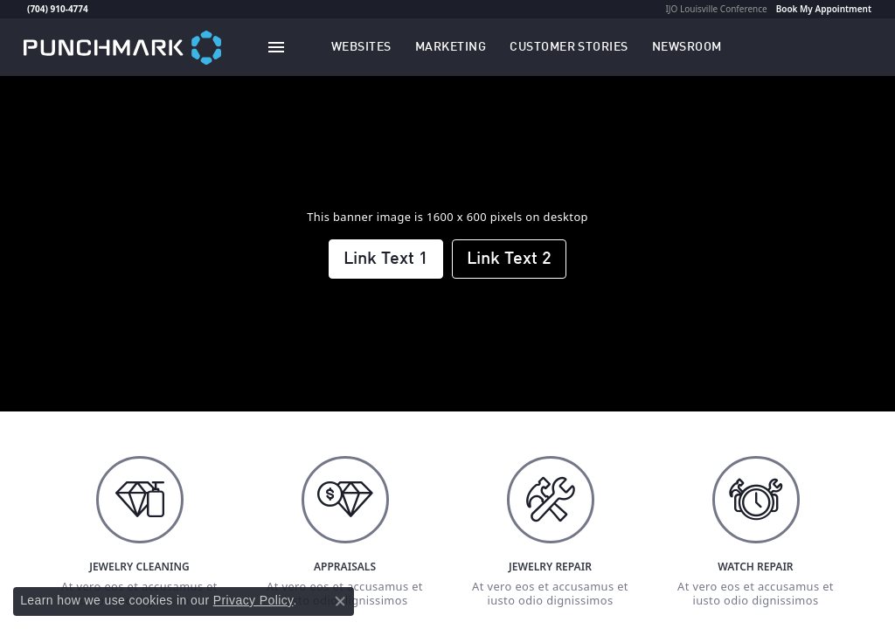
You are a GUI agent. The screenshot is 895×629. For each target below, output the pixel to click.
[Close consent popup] (340, 601)
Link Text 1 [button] (385, 259)
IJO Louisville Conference (716, 9)
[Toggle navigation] (276, 47)
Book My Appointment (823, 9)
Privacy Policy (253, 600)
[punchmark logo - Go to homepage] (122, 46)
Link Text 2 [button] (509, 259)
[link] (25, 8)
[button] (361, 47)
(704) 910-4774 (57, 9)
